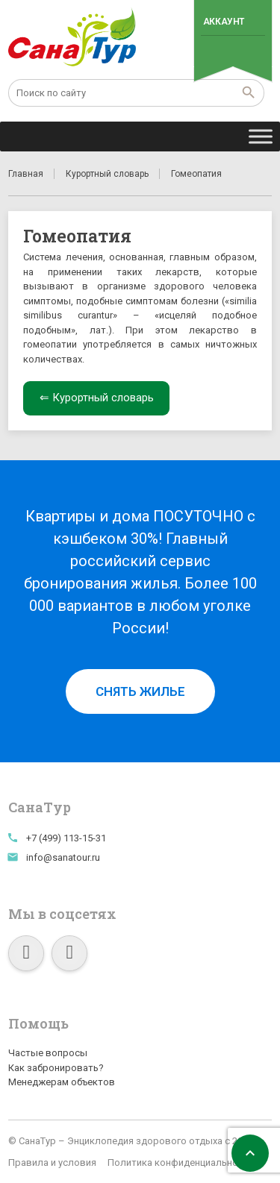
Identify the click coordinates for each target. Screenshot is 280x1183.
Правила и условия (52, 1162)
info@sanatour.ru (63, 857)
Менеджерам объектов (61, 1082)
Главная (25, 174)
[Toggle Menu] (261, 136)
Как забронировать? (56, 1067)
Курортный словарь (107, 174)
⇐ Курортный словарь (97, 397)
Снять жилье (140, 691)
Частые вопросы (47, 1052)
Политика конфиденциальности (181, 1162)
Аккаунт (223, 21)
